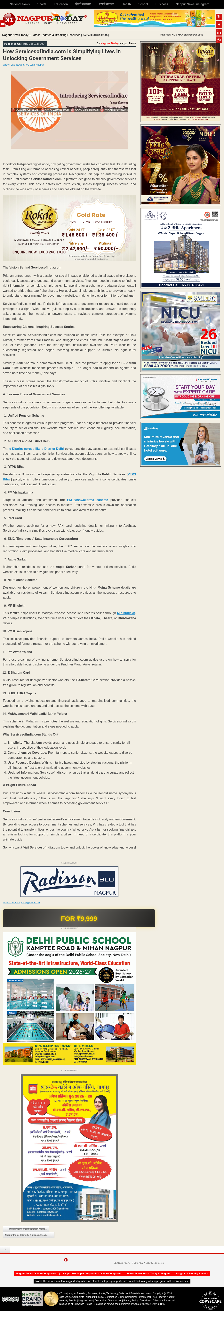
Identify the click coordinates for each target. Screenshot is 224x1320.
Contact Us (100, 1300)
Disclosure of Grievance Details (75, 1304)
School (143, 4)
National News (20, 4)
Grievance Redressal (164, 1300)
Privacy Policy (130, 1300)
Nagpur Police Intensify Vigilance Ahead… (28, 1235)
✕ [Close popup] (5, 1249)
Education (61, 4)
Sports (41, 4)
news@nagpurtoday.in (118, 1304)
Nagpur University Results (192, 1273)
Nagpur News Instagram (192, 4)
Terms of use (115, 1300)
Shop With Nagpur (33, 64)
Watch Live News (12, 64)
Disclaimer (145, 1300)
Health (126, 4)
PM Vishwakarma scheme (87, 500)
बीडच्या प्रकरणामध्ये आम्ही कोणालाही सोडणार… (26, 1229)
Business (161, 4)
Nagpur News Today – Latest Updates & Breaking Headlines (41, 34)
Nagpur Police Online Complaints (36, 1273)
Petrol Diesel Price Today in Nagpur (148, 1273)
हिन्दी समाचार (83, 4)
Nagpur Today (109, 43)
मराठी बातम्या (106, 4)
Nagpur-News (85, 1300)
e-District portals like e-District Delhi (36, 448)
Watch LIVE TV (11, 902)
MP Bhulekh (126, 613)
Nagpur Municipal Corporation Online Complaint (92, 1273)
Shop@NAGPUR (30, 902)
